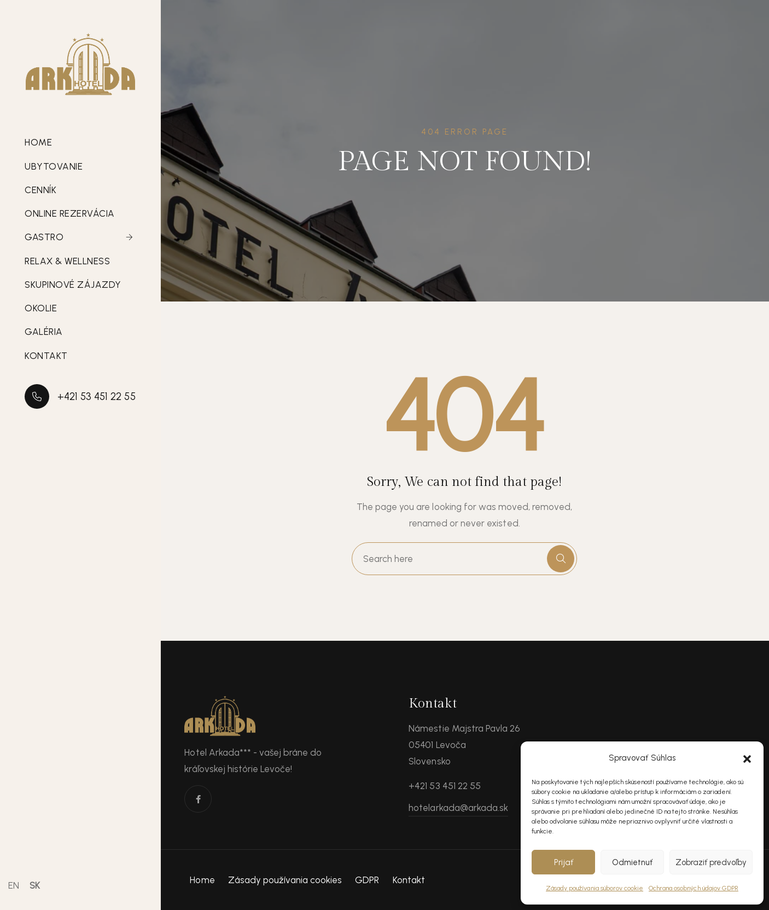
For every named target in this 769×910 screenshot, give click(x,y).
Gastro (44, 236)
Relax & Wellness (67, 261)
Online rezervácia (70, 213)
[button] (747, 757)
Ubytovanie (54, 166)
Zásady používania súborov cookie (594, 888)
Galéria (44, 331)
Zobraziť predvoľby (711, 862)
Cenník (40, 189)
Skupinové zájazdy (73, 284)
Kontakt (46, 355)
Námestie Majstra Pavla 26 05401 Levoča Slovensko (464, 745)
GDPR (367, 879)
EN (13, 885)
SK (35, 885)
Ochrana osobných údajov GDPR (693, 888)
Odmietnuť (632, 862)
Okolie (41, 308)
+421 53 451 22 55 (80, 396)
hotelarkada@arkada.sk (458, 807)
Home (38, 142)
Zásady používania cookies (285, 879)
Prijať (563, 862)
